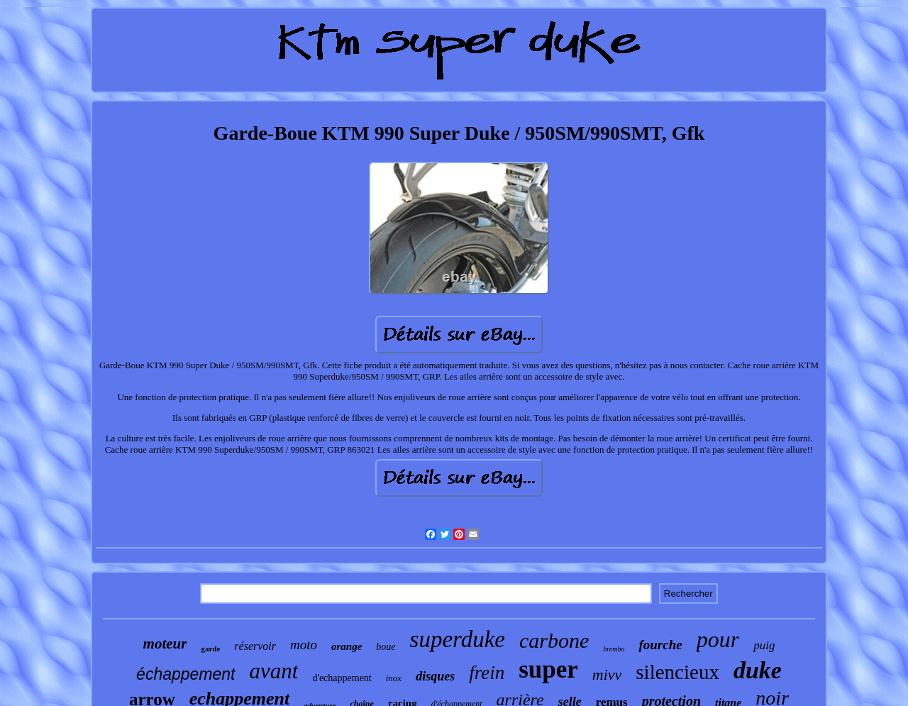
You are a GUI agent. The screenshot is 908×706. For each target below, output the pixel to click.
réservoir (255, 646)
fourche (660, 644)
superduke (457, 639)
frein (486, 672)
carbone (554, 640)
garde (210, 648)
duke (757, 670)
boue (385, 646)
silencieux (677, 672)
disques (435, 676)
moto (303, 644)
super (548, 669)
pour (718, 639)
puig (764, 645)
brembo (613, 649)
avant (274, 670)
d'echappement (341, 678)
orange (346, 646)
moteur (165, 643)
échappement (185, 674)
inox (394, 678)
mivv (607, 674)
